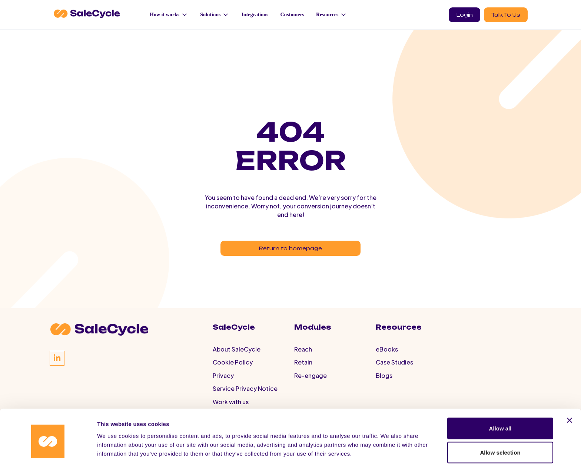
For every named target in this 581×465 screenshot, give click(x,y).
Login (464, 14)
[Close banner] (569, 388)
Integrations (254, 14)
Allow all (500, 396)
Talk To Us (505, 14)
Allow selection (500, 421)
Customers (292, 14)
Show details (389, 446)
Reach (303, 355)
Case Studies (394, 369)
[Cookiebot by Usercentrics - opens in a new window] (48, 450)
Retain (303, 369)
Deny (500, 445)
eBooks (387, 355)
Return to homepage (290, 250)
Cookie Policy (233, 369)
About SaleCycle (236, 355)
